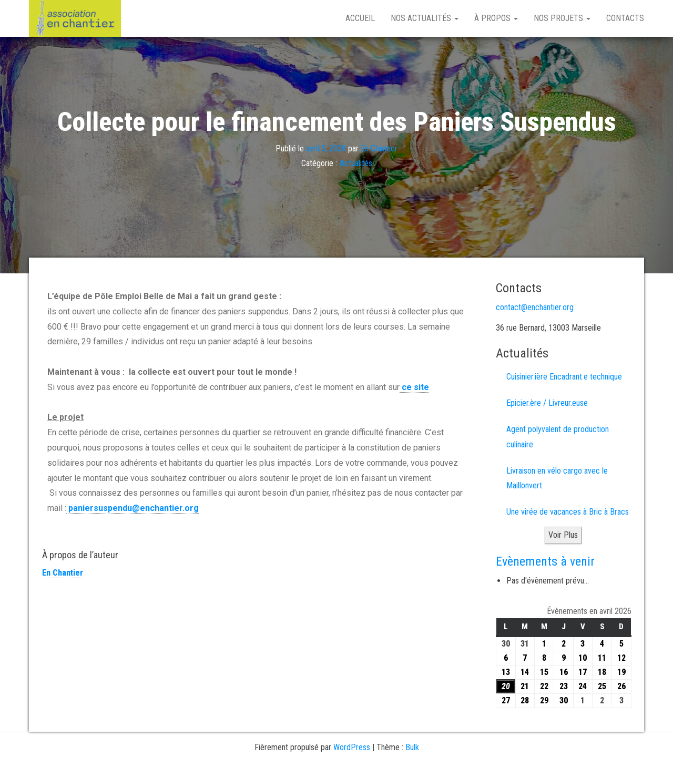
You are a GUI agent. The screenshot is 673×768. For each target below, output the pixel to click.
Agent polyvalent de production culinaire (557, 436)
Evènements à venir (545, 561)
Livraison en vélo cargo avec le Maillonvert (557, 478)
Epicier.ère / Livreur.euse (547, 403)
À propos (496, 18)
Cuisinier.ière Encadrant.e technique (564, 377)
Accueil (360, 18)
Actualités (356, 163)
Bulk (412, 747)
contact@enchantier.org (535, 307)
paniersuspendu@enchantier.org (132, 508)
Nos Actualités (424, 18)
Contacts (625, 18)
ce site (414, 387)
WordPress (351, 747)
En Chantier (379, 148)
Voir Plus (563, 535)
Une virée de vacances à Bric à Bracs (567, 512)
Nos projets (562, 18)
